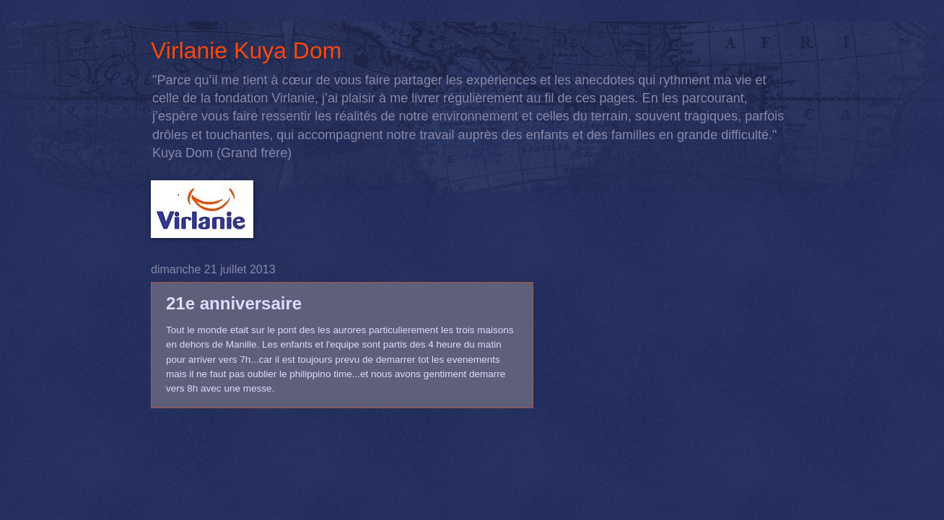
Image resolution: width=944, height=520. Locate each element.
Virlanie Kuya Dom (246, 50)
